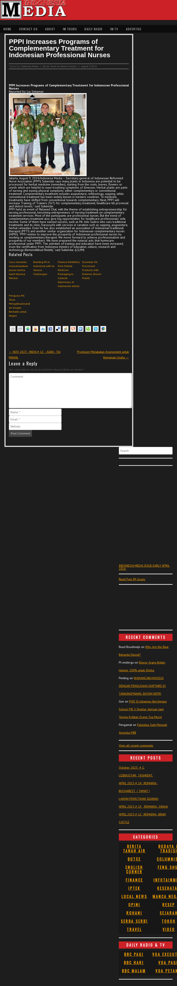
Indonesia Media (29, 66)
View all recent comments (136, 746)
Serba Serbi (134, 921)
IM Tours (70, 28)
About (50, 28)
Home (7, 28)
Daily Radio (93, 28)
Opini (134, 904)
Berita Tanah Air (51, 66)
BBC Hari (134, 962)
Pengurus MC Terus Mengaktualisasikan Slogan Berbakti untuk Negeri (19, 305)
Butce (134, 859)
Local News (134, 896)
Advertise (134, 28)
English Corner (134, 869)
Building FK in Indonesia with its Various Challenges (44, 268)
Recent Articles (69, 66)
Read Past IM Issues (132, 579)
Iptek (134, 888)
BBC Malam (134, 971)
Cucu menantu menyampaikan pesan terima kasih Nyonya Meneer (18, 270)
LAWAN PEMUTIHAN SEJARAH (138, 799)
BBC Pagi (134, 954)
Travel (134, 929)
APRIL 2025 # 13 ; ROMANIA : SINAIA (143, 807)
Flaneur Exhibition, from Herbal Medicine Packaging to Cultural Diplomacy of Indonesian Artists (69, 274)
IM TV (114, 28)
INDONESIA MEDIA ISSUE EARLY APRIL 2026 (144, 567)
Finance (134, 880)
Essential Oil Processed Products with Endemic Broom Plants (91, 270)
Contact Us (28, 28)
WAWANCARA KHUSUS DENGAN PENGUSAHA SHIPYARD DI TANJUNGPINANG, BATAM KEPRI (142, 686)
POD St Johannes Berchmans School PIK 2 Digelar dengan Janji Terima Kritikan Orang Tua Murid (143, 709)
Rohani (134, 913)
